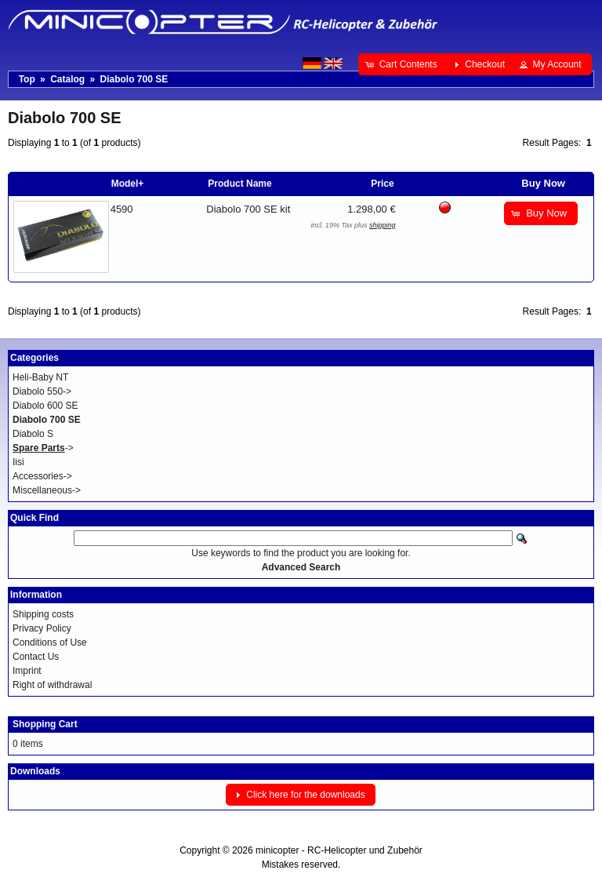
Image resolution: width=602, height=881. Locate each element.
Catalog (67, 79)
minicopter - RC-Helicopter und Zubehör (339, 850)
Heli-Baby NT (40, 377)
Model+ (127, 183)
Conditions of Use (50, 642)
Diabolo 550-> (42, 391)
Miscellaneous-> (47, 490)
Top (27, 79)
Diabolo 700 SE (134, 79)
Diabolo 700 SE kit (248, 209)
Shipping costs (43, 614)
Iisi (18, 462)
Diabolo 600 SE (45, 405)
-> (43, 447)
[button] (402, 64)
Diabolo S (33, 433)
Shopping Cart (45, 724)
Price (382, 183)
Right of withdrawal (52, 684)
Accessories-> (42, 476)
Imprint (27, 670)
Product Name (239, 183)
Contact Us (36, 656)
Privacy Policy (42, 628)
